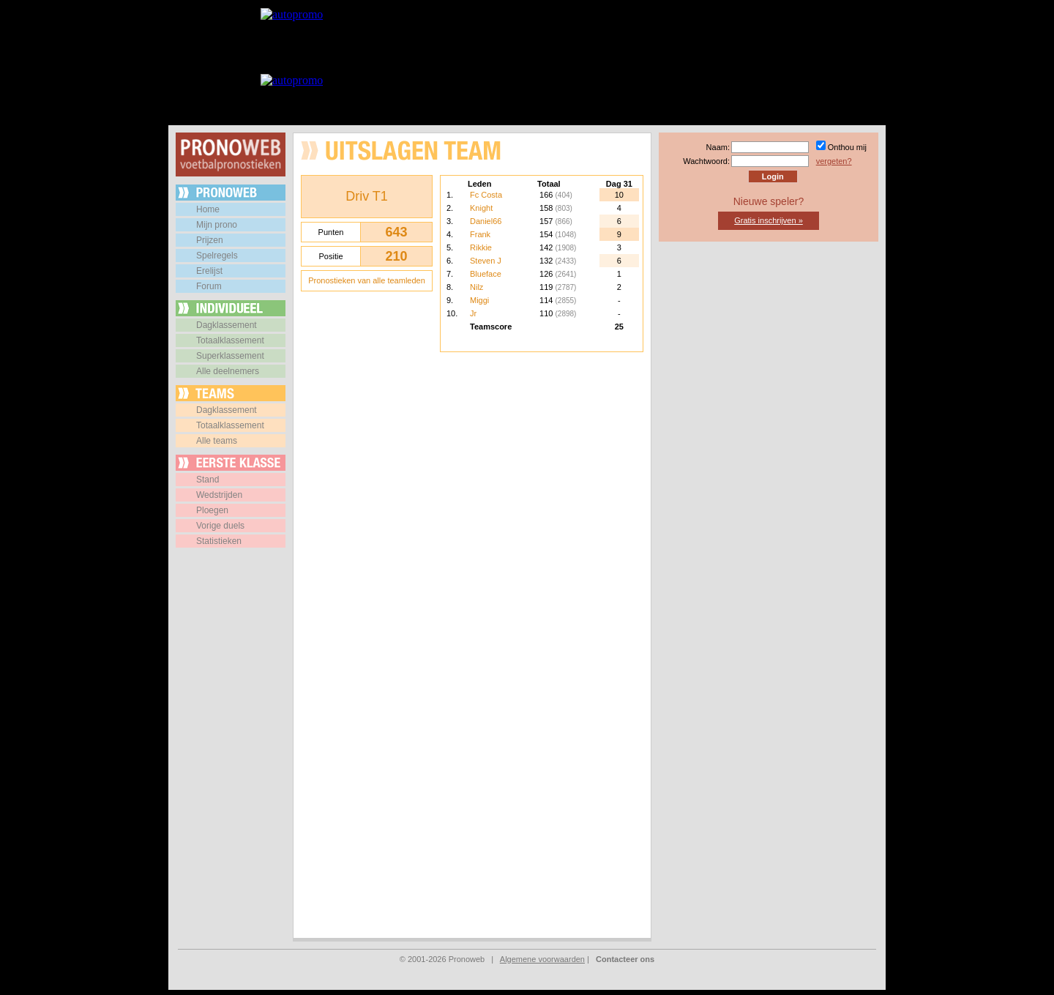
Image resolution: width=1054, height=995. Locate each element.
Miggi (479, 300)
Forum (209, 286)
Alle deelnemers (227, 371)
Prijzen (209, 240)
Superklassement (230, 356)
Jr (473, 313)
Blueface (485, 273)
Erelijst (209, 271)
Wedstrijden (219, 495)
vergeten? (834, 161)
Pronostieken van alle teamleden (366, 280)
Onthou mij (847, 147)
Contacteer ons (625, 959)
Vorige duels (220, 526)
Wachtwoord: (706, 161)
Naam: (718, 147)
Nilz (476, 287)
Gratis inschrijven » (768, 220)
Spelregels (217, 255)
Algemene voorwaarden (542, 959)
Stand (207, 479)
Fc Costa (486, 194)
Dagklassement (226, 325)
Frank (480, 234)
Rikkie (481, 247)
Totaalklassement (230, 340)
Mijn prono (216, 225)
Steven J (485, 260)
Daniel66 (485, 221)
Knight (481, 208)
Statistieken (219, 541)
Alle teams (216, 441)
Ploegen (212, 510)
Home (208, 209)
